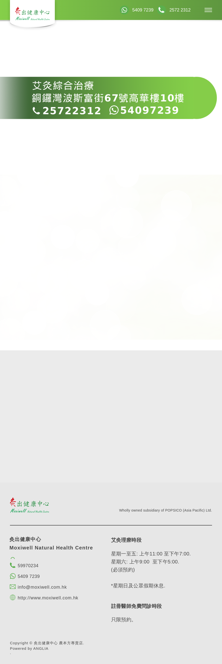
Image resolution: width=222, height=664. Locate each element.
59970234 (28, 565)
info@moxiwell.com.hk (42, 587)
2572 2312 (180, 9)
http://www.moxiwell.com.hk (48, 597)
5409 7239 (142, 9)
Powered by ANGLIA (29, 648)
